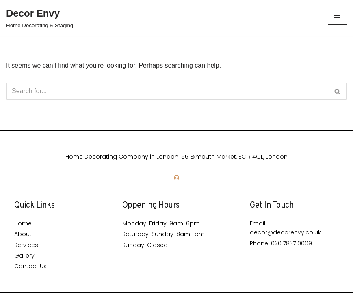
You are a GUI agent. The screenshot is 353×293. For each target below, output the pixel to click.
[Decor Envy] (39, 18)
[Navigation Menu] (337, 18)
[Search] (167, 91)
